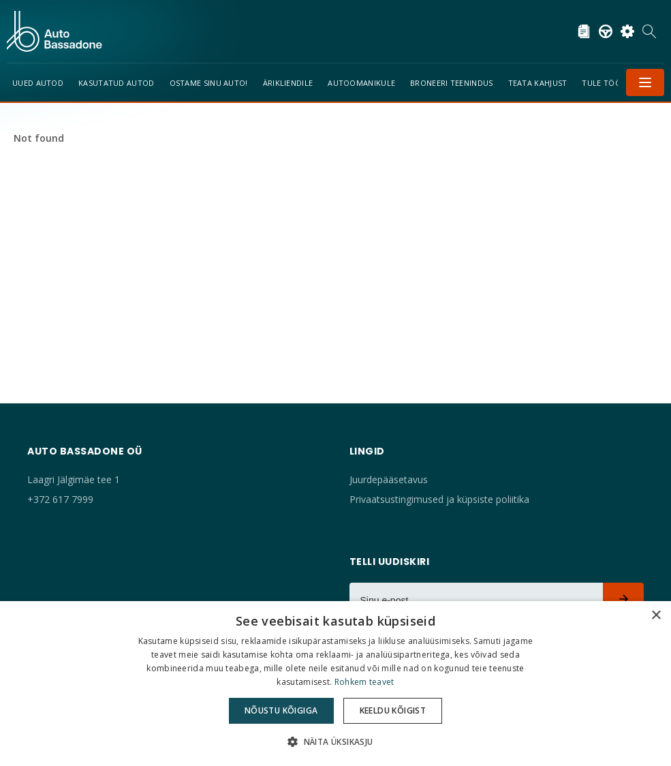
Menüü (645, 82)
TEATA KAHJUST (537, 83)
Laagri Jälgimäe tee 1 (73, 479)
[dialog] (335, 683)
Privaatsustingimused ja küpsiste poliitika (439, 499)
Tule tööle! (606, 83)
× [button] (656, 616)
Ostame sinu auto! (209, 83)
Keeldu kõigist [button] (393, 710)
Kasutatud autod (116, 83)
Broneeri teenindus (451, 83)
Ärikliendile (288, 83)
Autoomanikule (361, 83)
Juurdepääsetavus (388, 479)
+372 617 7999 (60, 499)
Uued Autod (37, 83)
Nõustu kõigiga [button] (281, 710)
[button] (335, 742)
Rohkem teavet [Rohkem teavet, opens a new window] (364, 682)
